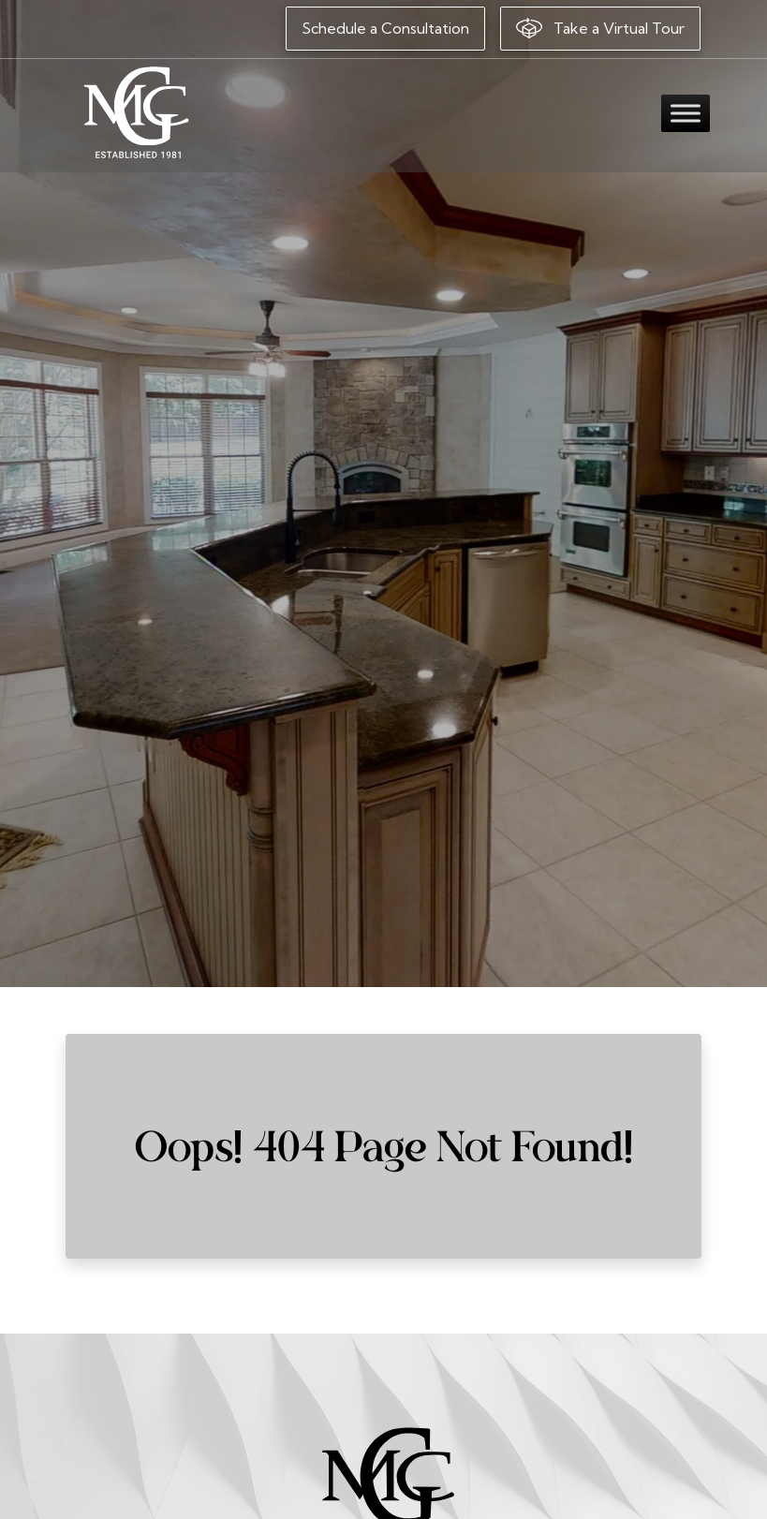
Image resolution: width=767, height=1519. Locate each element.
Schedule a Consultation (385, 28)
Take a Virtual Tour (600, 28)
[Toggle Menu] (686, 113)
